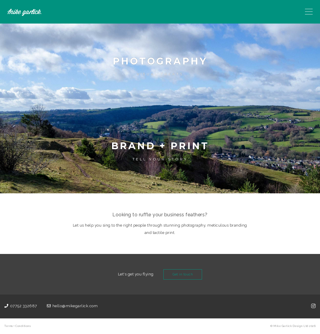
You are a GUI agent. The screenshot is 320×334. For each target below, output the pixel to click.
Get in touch (183, 274)
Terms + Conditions (17, 326)
